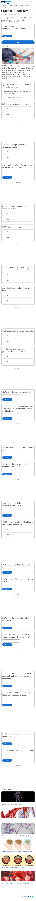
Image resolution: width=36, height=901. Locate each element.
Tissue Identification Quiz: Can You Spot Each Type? (15, 836)
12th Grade (6, 18)
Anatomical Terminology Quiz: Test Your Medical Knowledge (17, 851)
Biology (5, 14)
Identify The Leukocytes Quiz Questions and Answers (15, 883)
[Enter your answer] (11, 32)
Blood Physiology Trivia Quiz (9, 820)
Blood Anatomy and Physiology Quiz (11, 804)
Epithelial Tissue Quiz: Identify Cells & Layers (13, 867)
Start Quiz (18, 42)
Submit (7, 36)
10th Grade (6, 17)
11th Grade (12, 17)
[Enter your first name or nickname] (14, 97)
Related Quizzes (6, 789)
